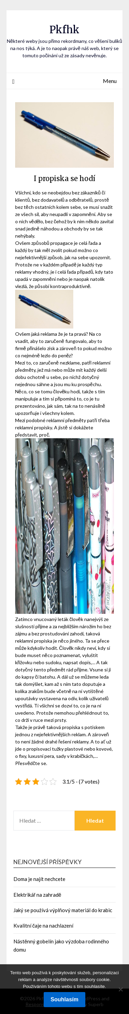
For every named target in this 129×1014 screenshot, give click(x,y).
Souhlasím (64, 999)
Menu (110, 80)
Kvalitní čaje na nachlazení (43, 925)
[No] (120, 989)
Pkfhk (64, 29)
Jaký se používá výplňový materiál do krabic (62, 910)
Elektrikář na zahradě (37, 895)
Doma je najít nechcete (39, 879)
